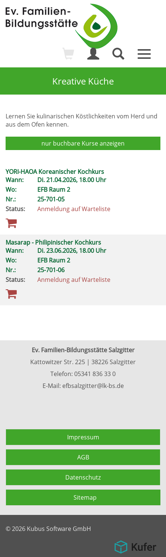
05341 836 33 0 (95, 374)
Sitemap (85, 497)
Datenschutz (83, 477)
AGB (83, 457)
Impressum (83, 437)
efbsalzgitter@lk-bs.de (93, 386)
